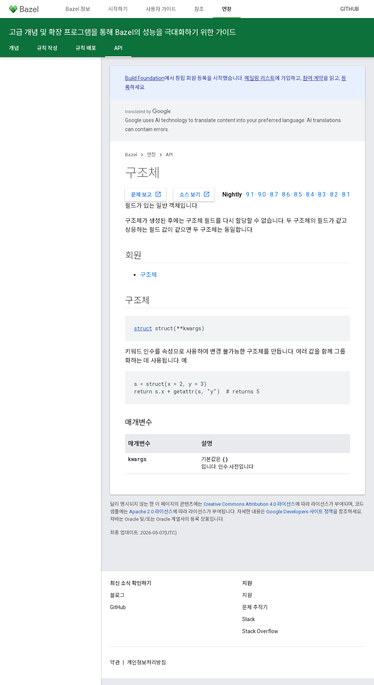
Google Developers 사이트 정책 (299, 511)
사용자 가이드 (161, 9)
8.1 (346, 194)
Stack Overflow (260, 631)
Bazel (131, 154)
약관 (115, 662)
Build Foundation (144, 78)
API (169, 154)
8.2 (334, 194)
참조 (199, 9)
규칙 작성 (47, 48)
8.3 (322, 194)
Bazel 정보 (78, 9)
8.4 (310, 194)
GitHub (349, 9)
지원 (247, 595)
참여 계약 (313, 78)
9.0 (262, 194)
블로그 (117, 595)
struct (143, 328)
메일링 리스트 (259, 78)
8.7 (274, 194)
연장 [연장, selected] (227, 9)
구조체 (148, 274)
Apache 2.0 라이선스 (151, 511)
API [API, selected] (118, 48)
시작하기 (118, 9)
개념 (14, 48)
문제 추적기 (255, 607)
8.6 (286, 194)
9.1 (250, 194)
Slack (248, 619)
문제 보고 (146, 194)
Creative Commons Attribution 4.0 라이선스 (249, 504)
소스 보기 (194, 194)
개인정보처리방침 (146, 662)
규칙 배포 (85, 48)
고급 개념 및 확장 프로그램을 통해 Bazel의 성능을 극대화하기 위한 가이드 (122, 32)
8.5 (298, 194)
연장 (151, 154)
